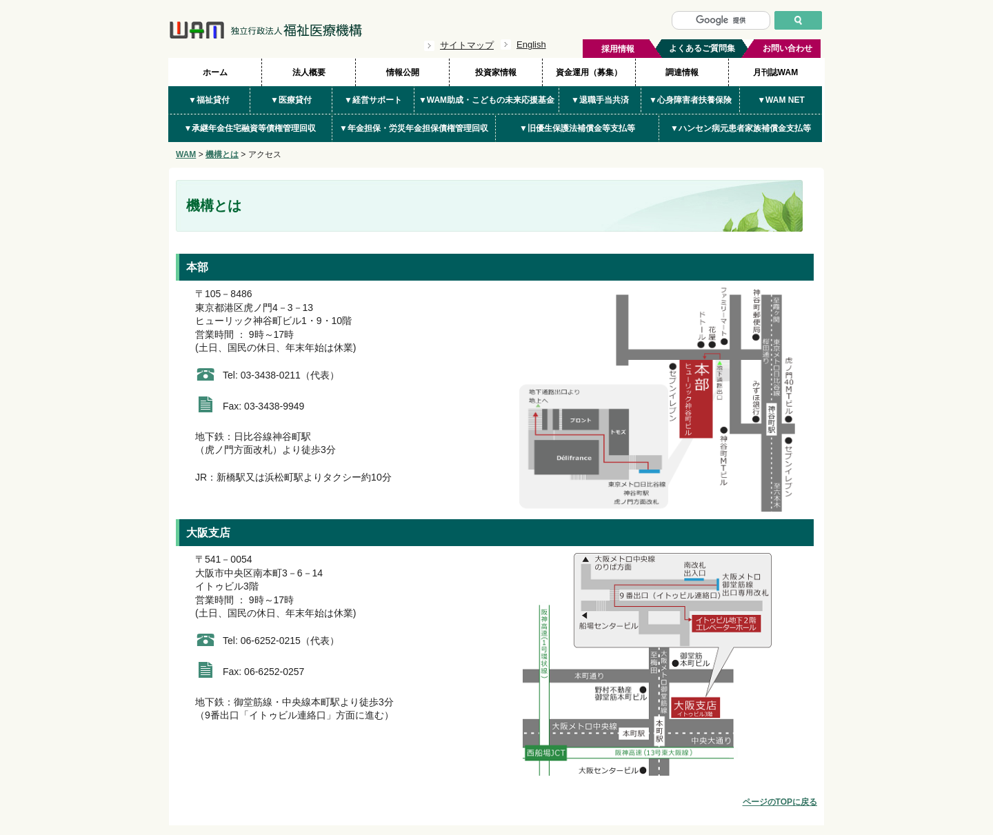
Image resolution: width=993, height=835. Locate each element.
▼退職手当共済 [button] (600, 100)
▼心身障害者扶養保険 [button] (690, 100)
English (531, 44)
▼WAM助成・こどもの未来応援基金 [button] (486, 100)
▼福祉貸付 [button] (209, 100)
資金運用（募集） (589, 72)
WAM (186, 154)
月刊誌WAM (775, 72)
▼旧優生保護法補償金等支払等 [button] (577, 128)
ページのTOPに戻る (780, 802)
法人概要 (308, 72)
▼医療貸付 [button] (291, 100)
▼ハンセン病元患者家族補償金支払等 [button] (740, 128)
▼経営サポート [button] (373, 100)
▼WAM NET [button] (781, 100)
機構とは (222, 154)
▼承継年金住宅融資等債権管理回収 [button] (250, 128)
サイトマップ (467, 45)
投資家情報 (495, 72)
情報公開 (402, 72)
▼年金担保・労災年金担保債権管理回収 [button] (413, 128)
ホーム (215, 72)
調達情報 (682, 72)
